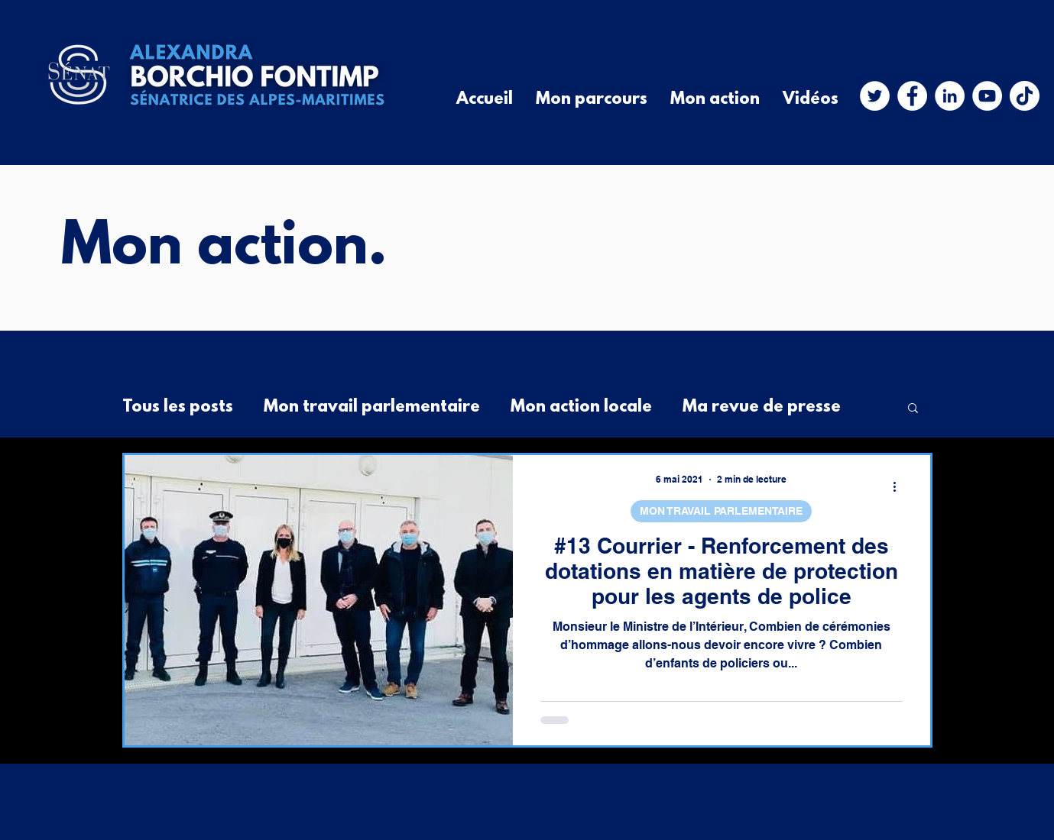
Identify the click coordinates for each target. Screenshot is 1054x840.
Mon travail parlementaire (372, 407)
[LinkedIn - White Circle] (950, 96)
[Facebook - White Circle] (912, 96)
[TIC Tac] (1024, 96)
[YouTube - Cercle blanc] (987, 96)
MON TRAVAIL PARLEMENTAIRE (721, 511)
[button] (913, 409)
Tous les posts (177, 407)
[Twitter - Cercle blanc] (875, 96)
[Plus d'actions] (900, 486)
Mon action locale (581, 407)
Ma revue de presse (762, 407)
